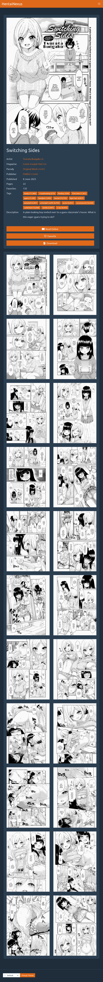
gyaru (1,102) (29, 198)
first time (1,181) (79, 193)
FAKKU (30, 173)
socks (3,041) (68, 203)
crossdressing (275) (47, 193)
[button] (99, 4)
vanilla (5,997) (48, 207)
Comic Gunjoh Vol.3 (34, 163)
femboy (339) (63, 193)
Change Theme (28, 975)
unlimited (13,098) (31, 207)
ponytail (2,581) (30, 203)
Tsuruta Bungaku (33, 158)
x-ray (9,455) (62, 207)
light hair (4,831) (76, 198)
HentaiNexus (12, 4)
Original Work (34, 168)
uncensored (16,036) (84, 203)
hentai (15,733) (60, 198)
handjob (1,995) (44, 198)
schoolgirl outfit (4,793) (49, 203)
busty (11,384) (30, 193)
